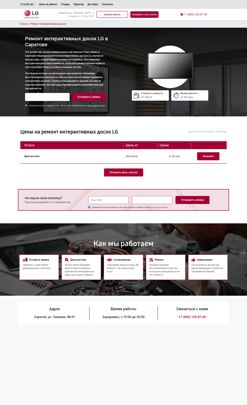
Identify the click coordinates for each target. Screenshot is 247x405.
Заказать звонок (112, 14)
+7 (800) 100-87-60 (192, 317)
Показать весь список (123, 172)
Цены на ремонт (48, 4)
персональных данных (96, 106)
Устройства (26, 4)
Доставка (92, 4)
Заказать (208, 156)
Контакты (107, 4)
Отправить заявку (88, 97)
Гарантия (78, 4)
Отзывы (65, 4)
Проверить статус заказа (144, 14)
